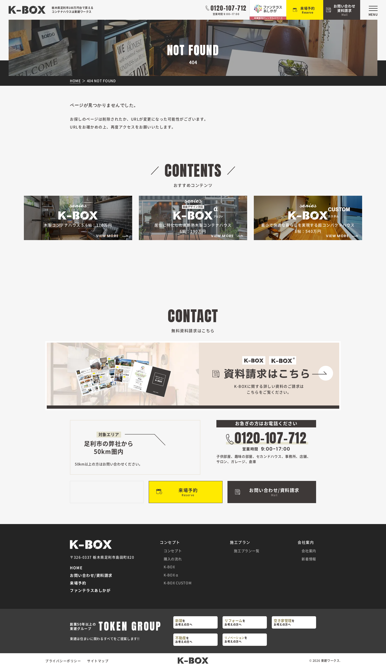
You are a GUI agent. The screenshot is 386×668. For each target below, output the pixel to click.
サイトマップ (98, 660)
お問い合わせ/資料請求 (91, 575)
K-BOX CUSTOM (178, 582)
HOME (76, 567)
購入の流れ (173, 558)
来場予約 (78, 583)
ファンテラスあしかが (90, 590)
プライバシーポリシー (63, 660)
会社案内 (309, 550)
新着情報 (309, 558)
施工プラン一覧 (246, 550)
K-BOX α (171, 574)
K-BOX (169, 566)
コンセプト (173, 550)
